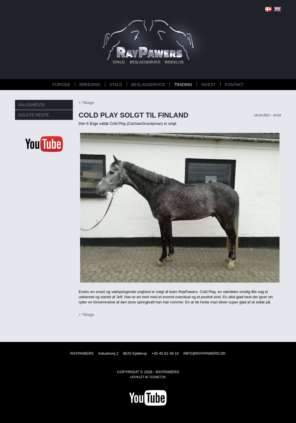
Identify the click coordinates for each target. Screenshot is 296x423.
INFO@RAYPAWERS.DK (204, 353)
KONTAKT (234, 84)
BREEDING (90, 84)
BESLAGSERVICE (148, 84)
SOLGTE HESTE (33, 115)
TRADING (183, 84)
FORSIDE (61, 84)
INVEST (208, 84)
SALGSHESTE (31, 104)
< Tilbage (86, 102)
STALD (116, 84)
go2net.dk (157, 377)
